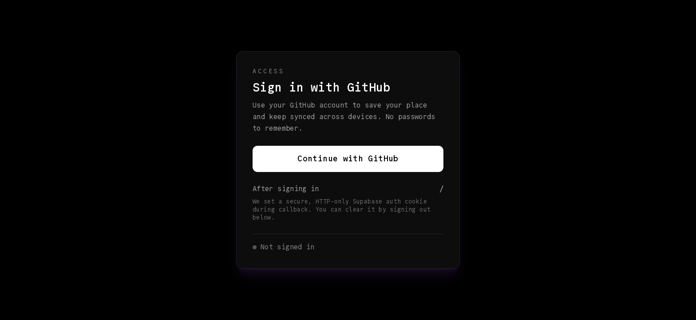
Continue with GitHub (347, 158)
